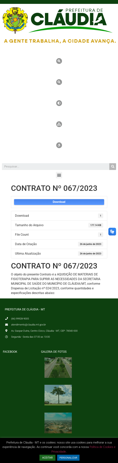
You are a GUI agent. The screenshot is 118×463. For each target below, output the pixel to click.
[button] (59, 175)
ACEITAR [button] (47, 457)
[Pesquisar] (112, 166)
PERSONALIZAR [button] (68, 457)
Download (59, 202)
